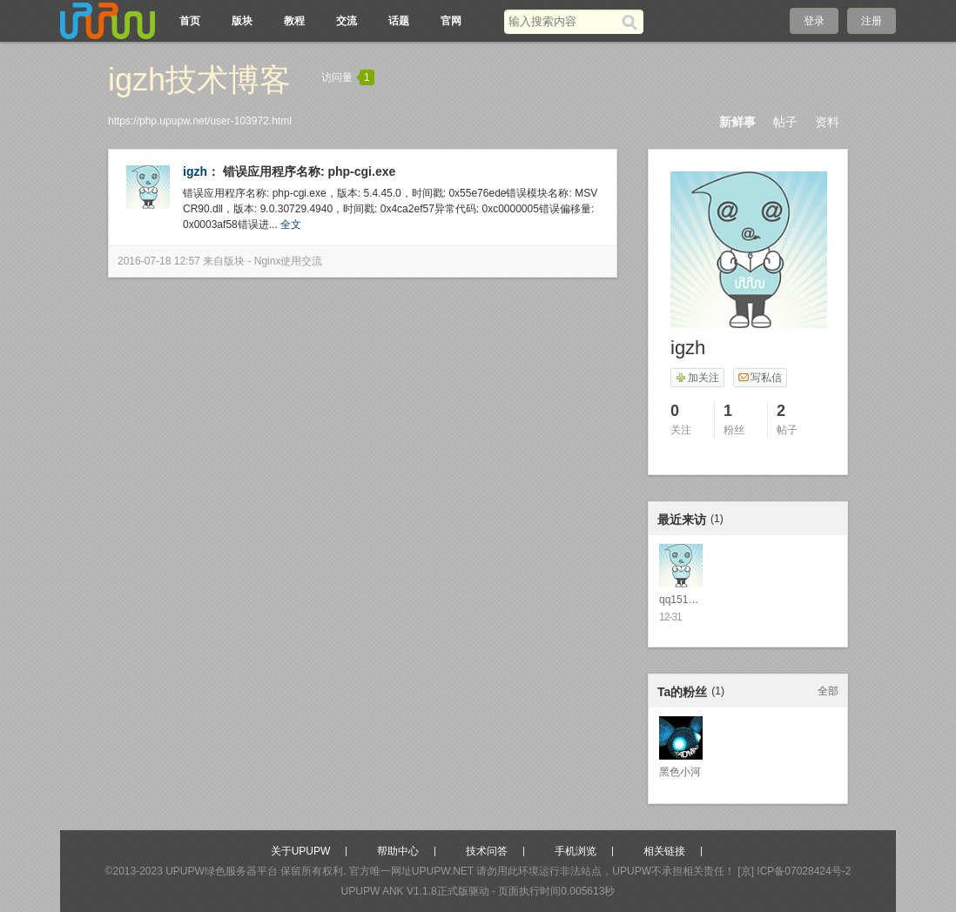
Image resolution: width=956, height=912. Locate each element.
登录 (814, 21)
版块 (242, 21)
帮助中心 (398, 851)
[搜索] (632, 22)
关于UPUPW (301, 851)
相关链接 (664, 851)
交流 (346, 21)
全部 (828, 691)
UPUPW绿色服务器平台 (221, 871)
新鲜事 (737, 122)
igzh (195, 171)
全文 (290, 224)
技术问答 (487, 851)
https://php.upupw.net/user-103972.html (200, 121)
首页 (189, 21)
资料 (827, 122)
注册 (871, 21)
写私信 (759, 378)
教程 (294, 21)
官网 (451, 21)
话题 (398, 21)
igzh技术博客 (199, 79)
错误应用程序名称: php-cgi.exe (309, 171)
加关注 (697, 378)
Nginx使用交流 (288, 261)
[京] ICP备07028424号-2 (794, 871)
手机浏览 (575, 851)
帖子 (785, 122)
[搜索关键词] (562, 21)
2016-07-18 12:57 (159, 261)
